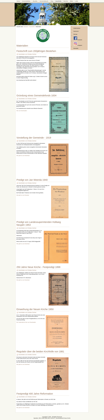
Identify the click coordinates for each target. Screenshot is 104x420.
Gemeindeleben (26, 1)
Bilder (71, 1)
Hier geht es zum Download (22, 407)
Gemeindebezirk (44, 1)
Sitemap (75, 34)
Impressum (76, 31)
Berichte (65, 1)
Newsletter (75, 48)
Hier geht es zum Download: (23, 155)
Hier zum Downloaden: (21, 110)
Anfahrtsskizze (76, 28)
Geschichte (58, 1)
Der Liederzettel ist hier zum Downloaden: (26, 322)
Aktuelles (35, 1)
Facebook (78, 38)
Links (76, 1)
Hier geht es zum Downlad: (22, 195)
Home (18, 1)
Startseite (25, 26)
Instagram (78, 44)
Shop (51, 1)
